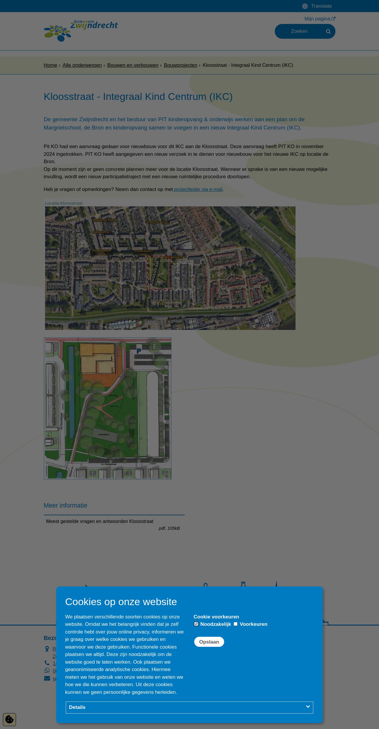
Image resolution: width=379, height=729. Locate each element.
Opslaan (209, 642)
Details (77, 707)
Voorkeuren (250, 624)
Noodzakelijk (212, 624)
